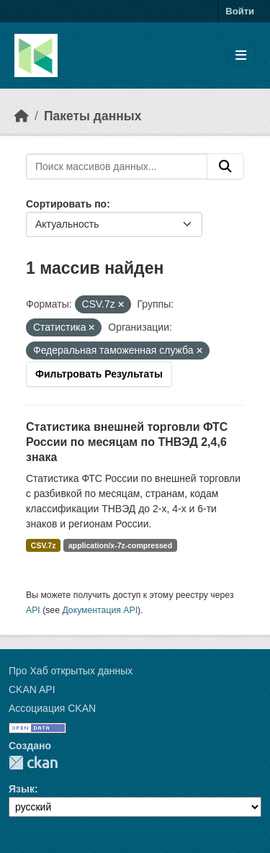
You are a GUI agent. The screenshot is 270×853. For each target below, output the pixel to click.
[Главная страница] (21, 116)
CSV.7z (43, 545)
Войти (239, 11)
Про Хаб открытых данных (70, 670)
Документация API (100, 610)
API (33, 610)
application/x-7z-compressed (120, 545)
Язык (22, 789)
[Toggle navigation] (241, 55)
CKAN (33, 762)
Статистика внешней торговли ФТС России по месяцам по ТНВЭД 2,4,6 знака (127, 442)
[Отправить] (225, 166)
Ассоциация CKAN (52, 708)
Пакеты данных (93, 116)
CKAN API (32, 689)
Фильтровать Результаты (99, 374)
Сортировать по (66, 204)
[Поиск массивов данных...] (116, 166)
